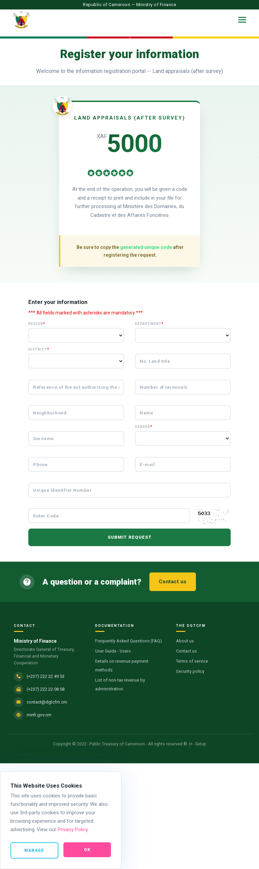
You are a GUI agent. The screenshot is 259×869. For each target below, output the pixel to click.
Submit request (130, 537)
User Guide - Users (113, 651)
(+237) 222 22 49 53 (45, 676)
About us (185, 640)
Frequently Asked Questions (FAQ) (128, 640)
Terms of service (192, 661)
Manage (34, 850)
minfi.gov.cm (39, 714)
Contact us (172, 582)
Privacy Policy (73, 830)
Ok (87, 850)
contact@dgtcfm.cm (47, 702)
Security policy (190, 671)
